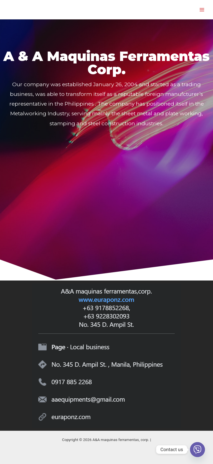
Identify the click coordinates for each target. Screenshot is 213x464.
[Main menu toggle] (202, 9)
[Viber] (197, 449)
